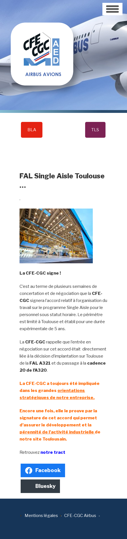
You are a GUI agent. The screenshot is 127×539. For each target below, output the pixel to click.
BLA (31, 129)
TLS (95, 129)
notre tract (52, 452)
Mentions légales (41, 515)
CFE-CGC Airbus (80, 515)
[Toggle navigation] (112, 9)
